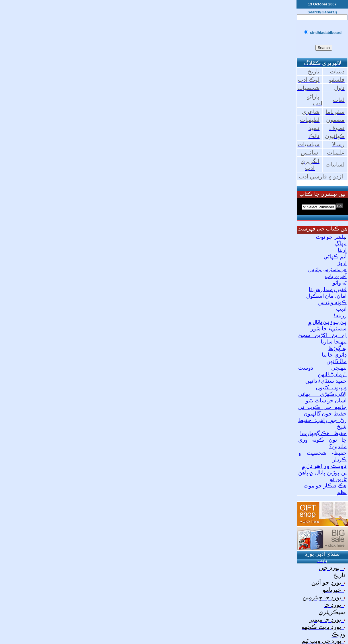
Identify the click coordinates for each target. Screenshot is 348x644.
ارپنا (342, 250)
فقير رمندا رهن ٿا (328, 289)
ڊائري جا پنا (334, 355)
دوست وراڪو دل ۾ (324, 466)
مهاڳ (341, 243)
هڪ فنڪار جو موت (325, 486)
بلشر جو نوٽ (330, 237)
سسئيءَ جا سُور (329, 329)
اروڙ (342, 263)
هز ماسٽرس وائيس (327, 269)
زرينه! (340, 315)
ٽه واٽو (340, 283)
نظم (342, 492)
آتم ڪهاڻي (335, 257)
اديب (341, 309)
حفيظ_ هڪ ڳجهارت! (323, 433)
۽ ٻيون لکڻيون (331, 387)
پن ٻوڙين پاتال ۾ (327, 322)
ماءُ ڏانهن (336, 361)
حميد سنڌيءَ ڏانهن (326, 381)
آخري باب (336, 276)
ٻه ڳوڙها (337, 348)
